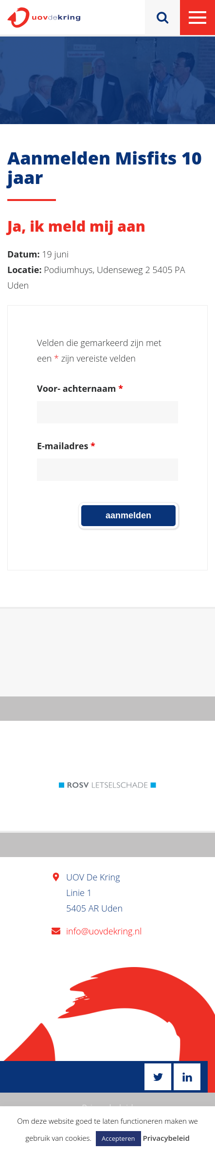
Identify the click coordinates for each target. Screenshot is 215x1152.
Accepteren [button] (118, 1138)
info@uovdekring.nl (104, 931)
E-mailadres (66, 446)
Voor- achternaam (80, 388)
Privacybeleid (166, 1138)
